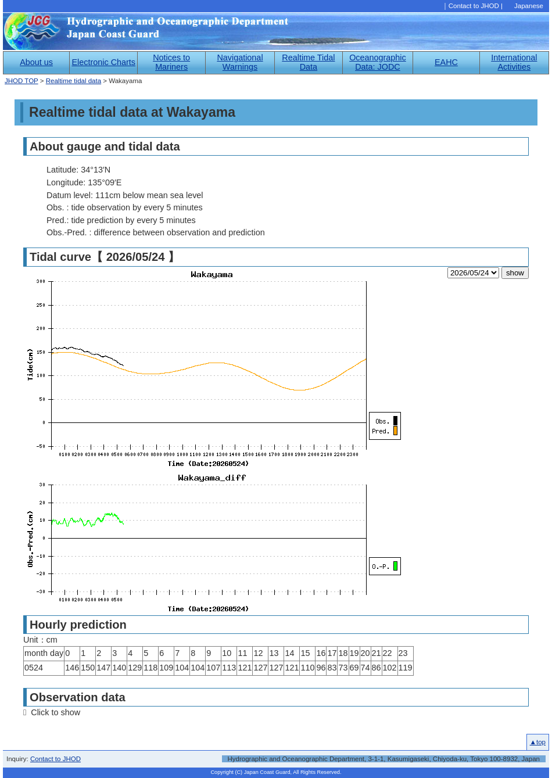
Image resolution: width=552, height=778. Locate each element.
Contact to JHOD (474, 5)
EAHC (446, 62)
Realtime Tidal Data (308, 62)
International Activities (514, 62)
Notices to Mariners (171, 62)
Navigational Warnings (240, 62)
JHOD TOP (21, 80)
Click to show (55, 712)
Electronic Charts (103, 62)
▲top (538, 741)
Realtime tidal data (73, 80)
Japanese (528, 5)
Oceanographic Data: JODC (377, 62)
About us (36, 62)
